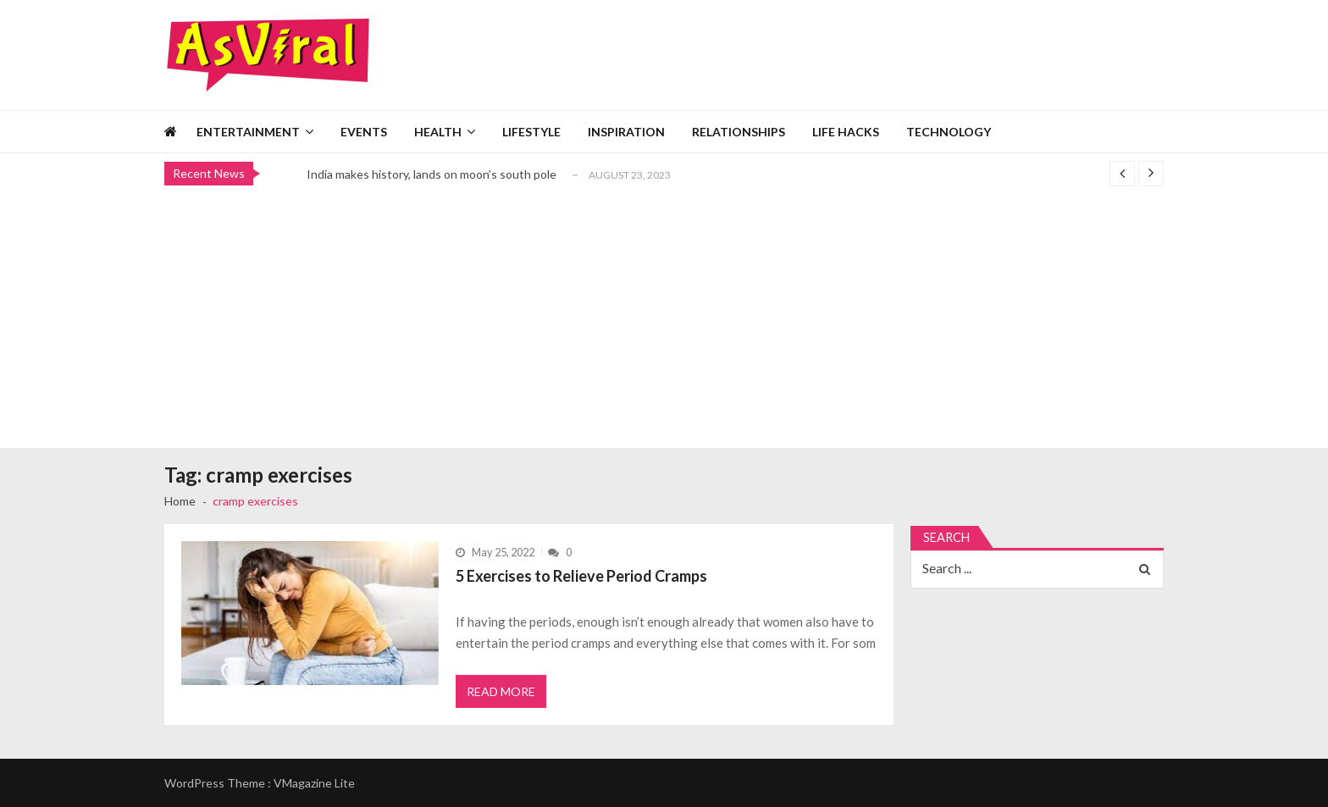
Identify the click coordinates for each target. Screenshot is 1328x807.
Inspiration (626, 131)
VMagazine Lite (314, 783)
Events (363, 131)
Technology (948, 131)
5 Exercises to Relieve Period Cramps (581, 576)
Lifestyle (531, 131)
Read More (501, 691)
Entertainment (248, 131)
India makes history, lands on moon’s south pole (431, 174)
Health (438, 131)
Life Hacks (845, 131)
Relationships (738, 131)
